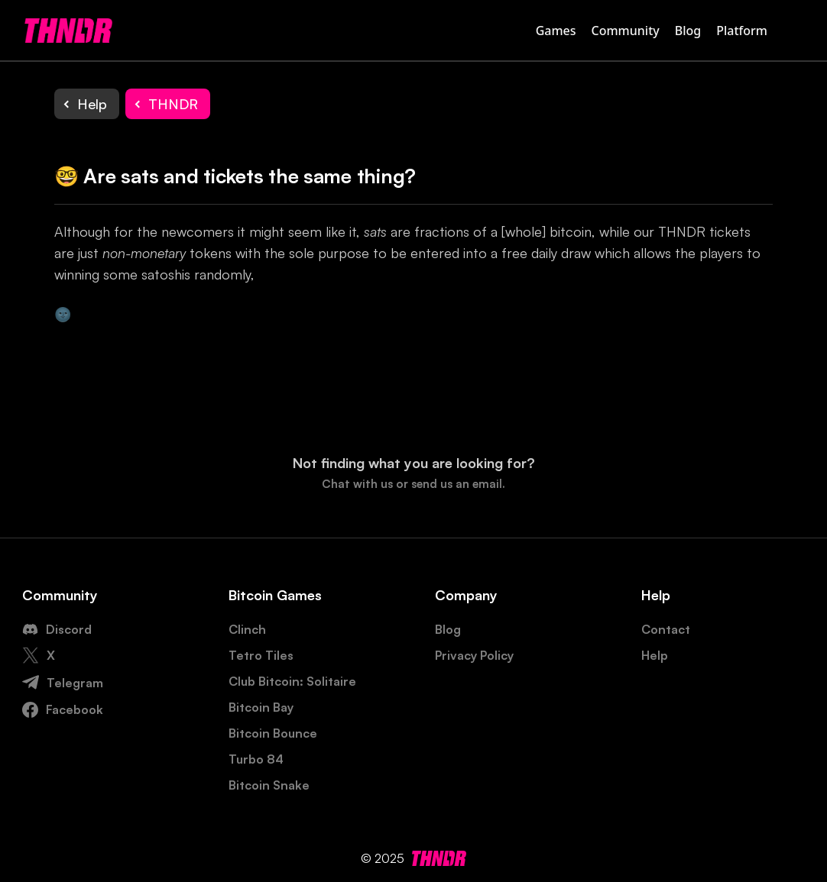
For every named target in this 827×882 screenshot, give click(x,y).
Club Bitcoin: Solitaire (292, 681)
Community (626, 30)
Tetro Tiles (261, 655)
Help (654, 655)
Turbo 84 (256, 759)
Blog (688, 30)
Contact (665, 629)
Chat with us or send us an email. (413, 484)
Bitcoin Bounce (273, 733)
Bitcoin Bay (261, 707)
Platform (741, 30)
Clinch (247, 629)
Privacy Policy (474, 655)
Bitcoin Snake (269, 785)
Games (556, 30)
